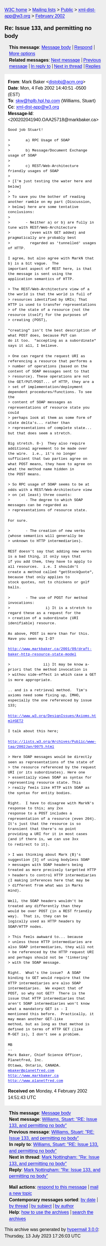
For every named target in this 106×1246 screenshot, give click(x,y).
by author (64, 1206)
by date (88, 1199)
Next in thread (68, 66)
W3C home (16, 9)
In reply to (41, 66)
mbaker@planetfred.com (31, 1070)
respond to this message (61, 1187)
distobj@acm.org (66, 81)
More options (22, 53)
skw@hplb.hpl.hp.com (38, 100)
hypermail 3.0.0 (82, 1229)
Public (67, 9)
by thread (18, 1206)
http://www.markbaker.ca (33, 1075)
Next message (65, 60)
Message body (56, 47)
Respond (83, 47)
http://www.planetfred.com (35, 1081)
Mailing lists (44, 9)
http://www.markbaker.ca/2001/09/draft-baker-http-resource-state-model (50, 652)
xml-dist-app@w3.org (37, 107)
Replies (92, 66)
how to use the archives (45, 1212)
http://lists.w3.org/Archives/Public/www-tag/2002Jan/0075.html (52, 744)
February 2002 (50, 16)
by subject (41, 1206)
